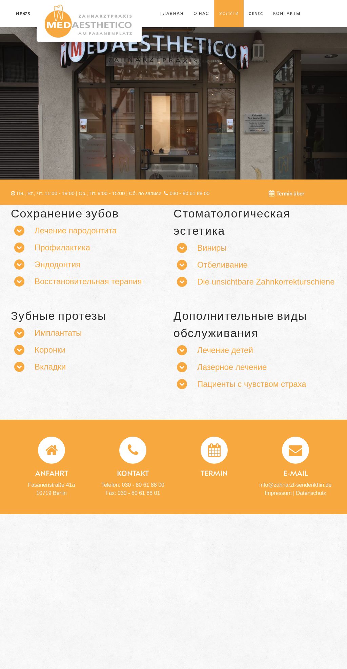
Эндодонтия (57, 264)
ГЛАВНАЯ (172, 13)
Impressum (278, 493)
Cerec (256, 13)
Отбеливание (222, 264)
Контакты (287, 13)
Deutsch (315, 13)
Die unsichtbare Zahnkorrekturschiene (266, 281)
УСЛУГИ (229, 13)
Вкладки (50, 366)
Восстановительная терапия (88, 281)
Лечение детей (225, 350)
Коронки (50, 349)
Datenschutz (311, 493)
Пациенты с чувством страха (251, 384)
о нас (201, 13)
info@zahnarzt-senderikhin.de (296, 485)
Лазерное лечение (232, 367)
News (23, 13)
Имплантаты (58, 332)
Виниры (212, 247)
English (321, 13)
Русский (328, 13)
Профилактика (62, 247)
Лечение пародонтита (76, 230)
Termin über (286, 193)
